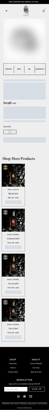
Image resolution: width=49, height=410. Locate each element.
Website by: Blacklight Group (24, 408)
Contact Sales (13, 372)
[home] (25, 11)
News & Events (36, 372)
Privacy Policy (23, 404)
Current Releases (36, 363)
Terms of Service (15, 404)
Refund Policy (6, 404)
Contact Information (42, 404)
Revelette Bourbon (10, 403)
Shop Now (13, 363)
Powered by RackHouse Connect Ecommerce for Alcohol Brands (31, 403)
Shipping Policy (32, 404)
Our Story (36, 368)
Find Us (13, 368)
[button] (6, 11)
